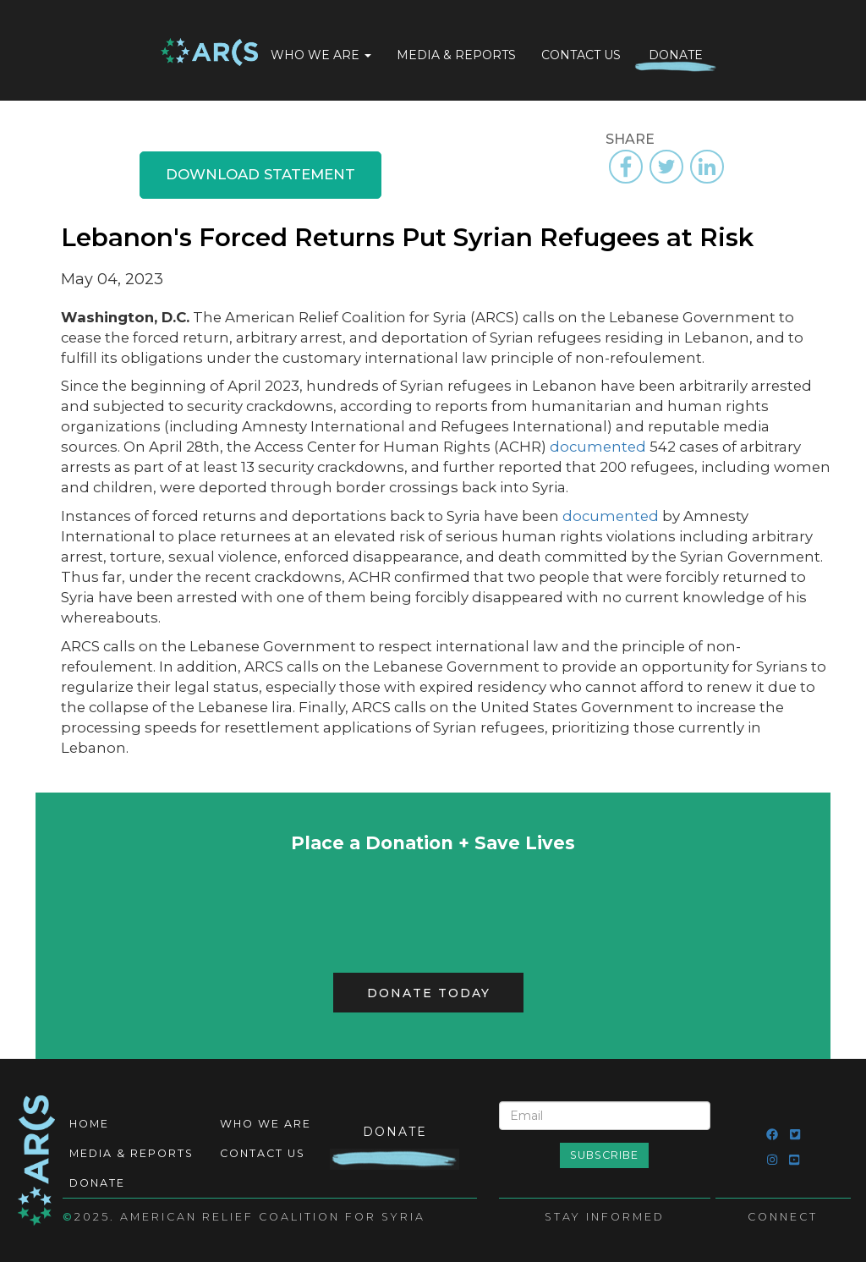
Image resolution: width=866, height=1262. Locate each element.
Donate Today (429, 993)
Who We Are (321, 55)
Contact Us (581, 55)
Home (209, 53)
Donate (676, 55)
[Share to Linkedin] (707, 167)
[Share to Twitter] (666, 167)
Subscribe (604, 1155)
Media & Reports (456, 55)
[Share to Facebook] (626, 167)
